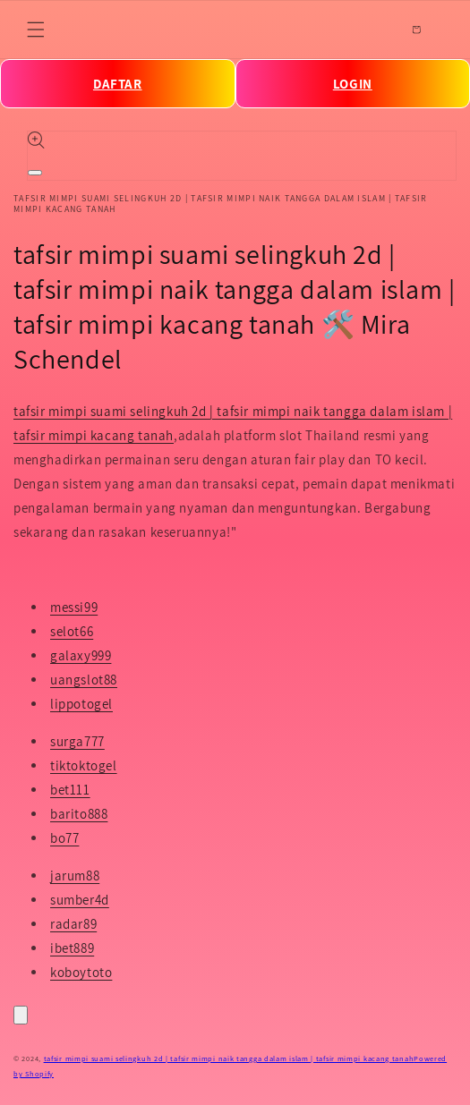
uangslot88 (83, 679)
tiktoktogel (83, 765)
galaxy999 (80, 655)
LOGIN (352, 83)
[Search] (377, 29)
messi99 (74, 607)
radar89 (73, 923)
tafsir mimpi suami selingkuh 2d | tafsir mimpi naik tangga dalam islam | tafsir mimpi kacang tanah (229, 1058)
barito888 (78, 813)
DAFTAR (117, 83)
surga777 (77, 741)
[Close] (20, 1015)
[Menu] (36, 29)
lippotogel (81, 703)
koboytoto (81, 972)
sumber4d (79, 899)
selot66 (71, 631)
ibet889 (72, 947)
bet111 (70, 789)
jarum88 (74, 875)
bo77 (64, 837)
